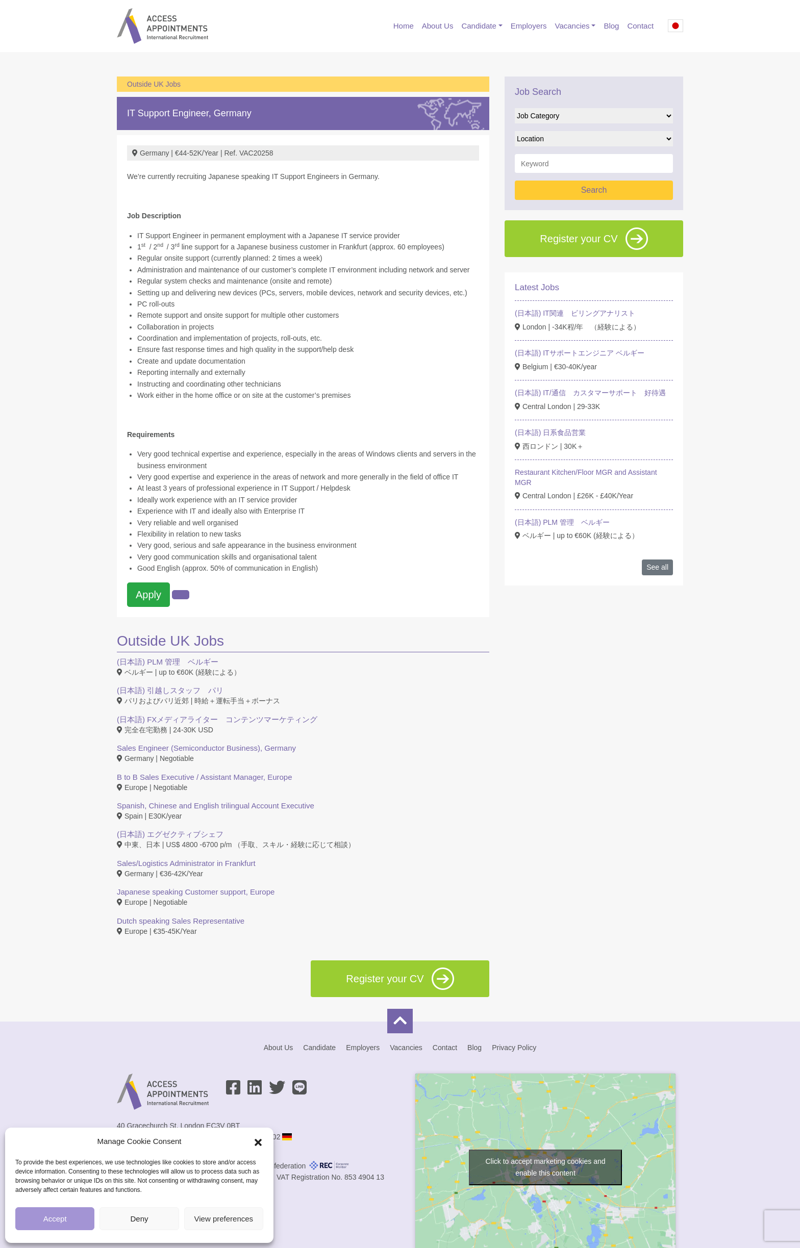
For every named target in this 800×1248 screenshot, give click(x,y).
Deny (139, 1218)
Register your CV (593, 238)
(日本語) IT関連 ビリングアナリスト (575, 313)
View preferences (224, 1218)
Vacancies (572, 25)
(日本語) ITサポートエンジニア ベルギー (579, 353)
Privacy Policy (514, 1047)
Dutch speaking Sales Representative (180, 920)
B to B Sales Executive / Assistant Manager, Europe (204, 777)
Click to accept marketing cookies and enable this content (546, 1167)
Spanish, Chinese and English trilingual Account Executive (215, 805)
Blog (611, 25)
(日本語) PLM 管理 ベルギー (167, 661)
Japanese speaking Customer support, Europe (195, 891)
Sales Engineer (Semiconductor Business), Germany (206, 748)
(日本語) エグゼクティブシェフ (170, 834)
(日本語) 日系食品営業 (550, 432)
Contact (640, 25)
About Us (438, 25)
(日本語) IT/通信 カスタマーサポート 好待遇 (590, 393)
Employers (529, 25)
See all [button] (657, 567)
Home (403, 25)
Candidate (478, 25)
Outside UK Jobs (154, 84)
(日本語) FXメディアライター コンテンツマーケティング (217, 719)
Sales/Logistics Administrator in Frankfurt (186, 863)
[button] (258, 1141)
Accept (55, 1218)
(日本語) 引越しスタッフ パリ (170, 690)
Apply (148, 594)
